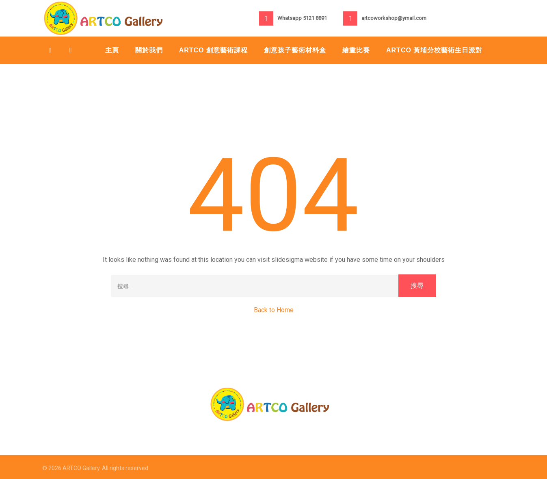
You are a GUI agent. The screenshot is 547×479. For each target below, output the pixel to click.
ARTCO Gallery (81, 468)
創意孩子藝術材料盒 (295, 50)
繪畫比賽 (356, 50)
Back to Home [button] (274, 310)
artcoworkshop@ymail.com (393, 18)
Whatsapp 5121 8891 (302, 18)
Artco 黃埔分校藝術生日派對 (434, 50)
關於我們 (149, 50)
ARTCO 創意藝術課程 (213, 50)
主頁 (112, 50)
